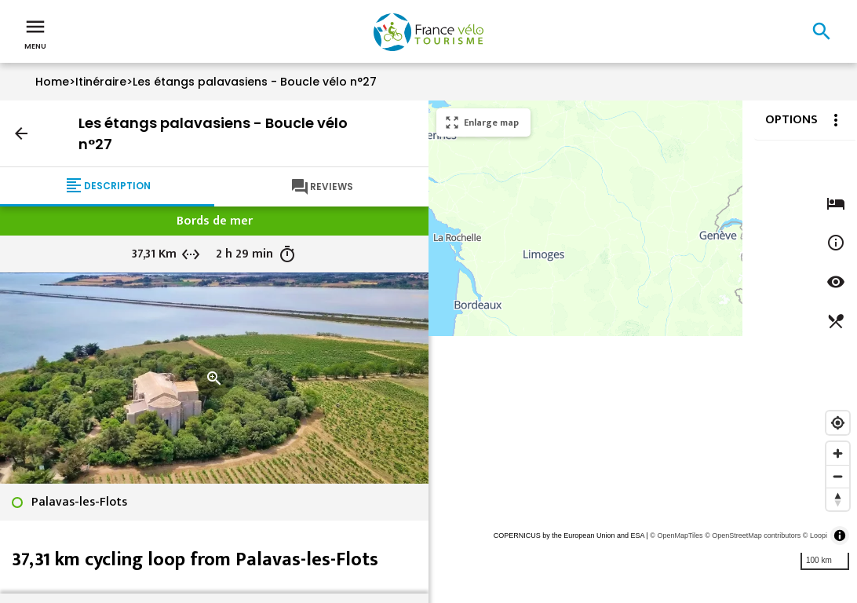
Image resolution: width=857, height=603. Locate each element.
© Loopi (815, 535)
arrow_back (21, 133)
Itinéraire (100, 82)
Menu (35, 33)
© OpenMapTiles (676, 535)
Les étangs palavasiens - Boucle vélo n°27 (255, 82)
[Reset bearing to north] (837, 499)
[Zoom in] (837, 453)
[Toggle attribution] (839, 535)
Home (52, 82)
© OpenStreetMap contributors (752, 535)
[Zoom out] (837, 476)
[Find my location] (837, 422)
